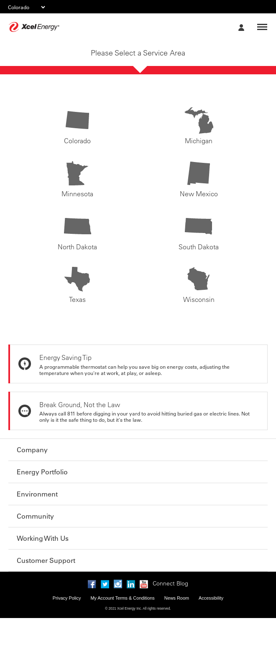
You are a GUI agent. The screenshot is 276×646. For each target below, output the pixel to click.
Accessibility (211, 597)
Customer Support (46, 560)
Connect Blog (170, 583)
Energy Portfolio (42, 472)
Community (35, 516)
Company (32, 450)
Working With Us (43, 538)
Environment (37, 494)
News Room (176, 597)
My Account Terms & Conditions (122, 597)
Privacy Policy (67, 597)
